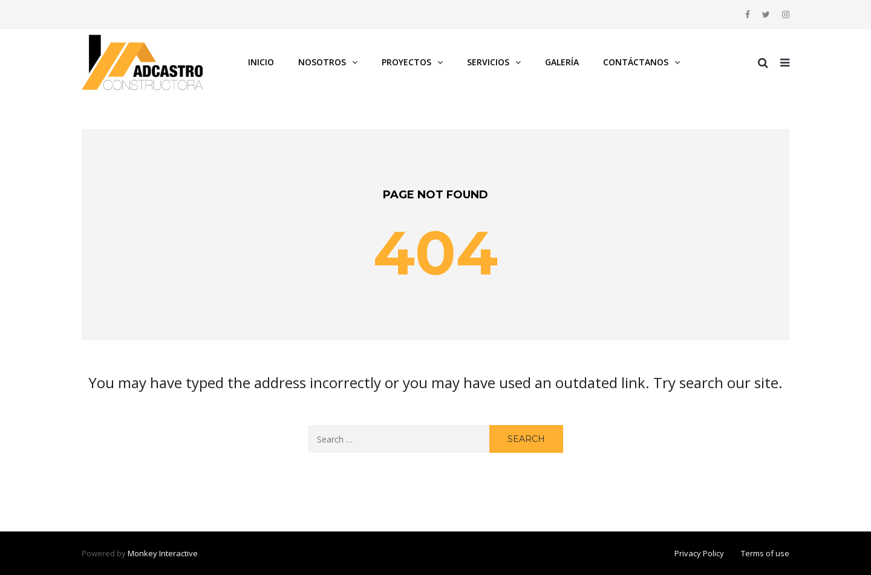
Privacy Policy (699, 553)
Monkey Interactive (163, 553)
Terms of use (765, 553)
